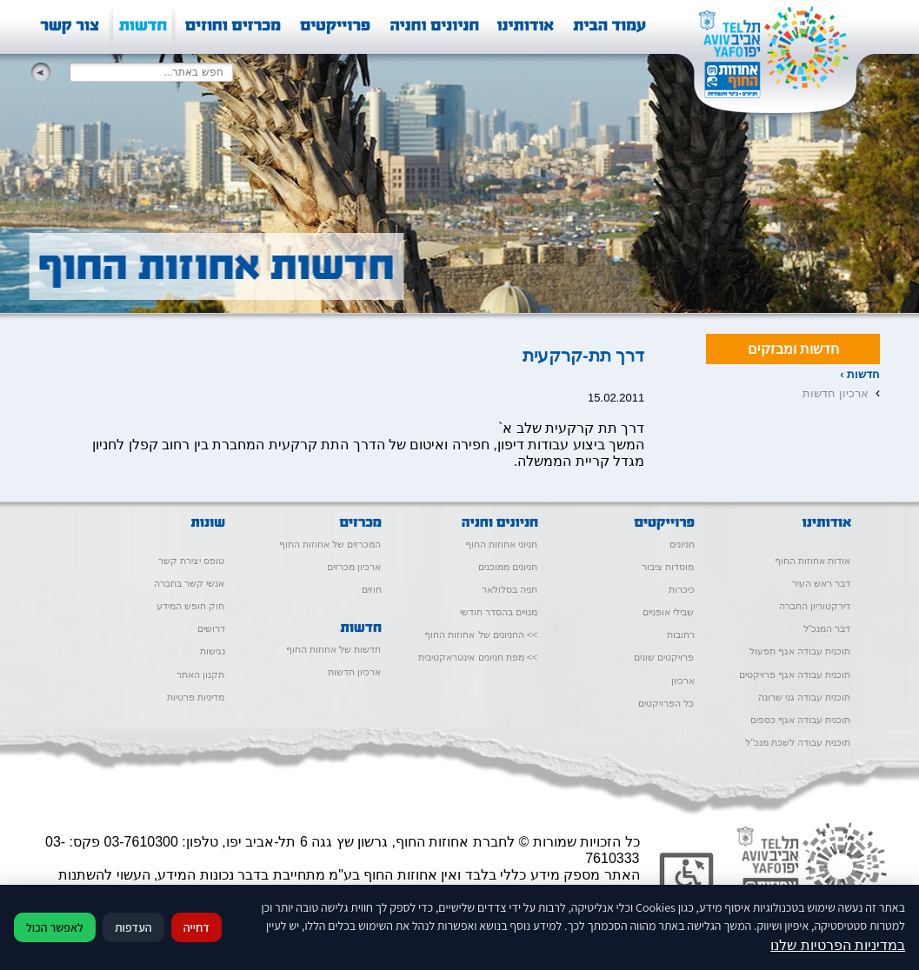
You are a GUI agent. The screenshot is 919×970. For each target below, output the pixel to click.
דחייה (196, 927)
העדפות (133, 927)
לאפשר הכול (54, 927)
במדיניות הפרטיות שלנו (837, 945)
